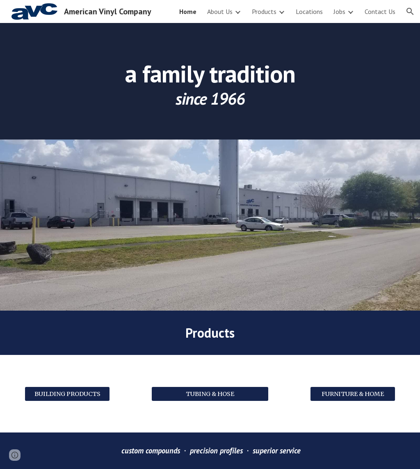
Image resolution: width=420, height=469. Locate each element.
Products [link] (264, 11)
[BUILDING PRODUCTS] (67, 393)
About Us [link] (220, 11)
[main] (210, 81)
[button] (410, 11)
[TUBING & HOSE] (210, 393)
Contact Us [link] (380, 11)
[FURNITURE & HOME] (352, 393)
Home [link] (187, 11)
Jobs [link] (339, 11)
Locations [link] (309, 11)
